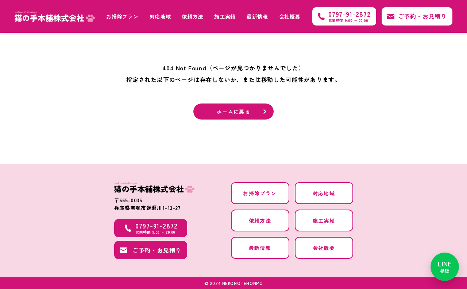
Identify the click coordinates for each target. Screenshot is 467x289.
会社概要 (290, 16)
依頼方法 (192, 16)
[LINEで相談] (445, 267)
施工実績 (225, 16)
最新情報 (257, 16)
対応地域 (160, 16)
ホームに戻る (233, 112)
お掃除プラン (122, 16)
